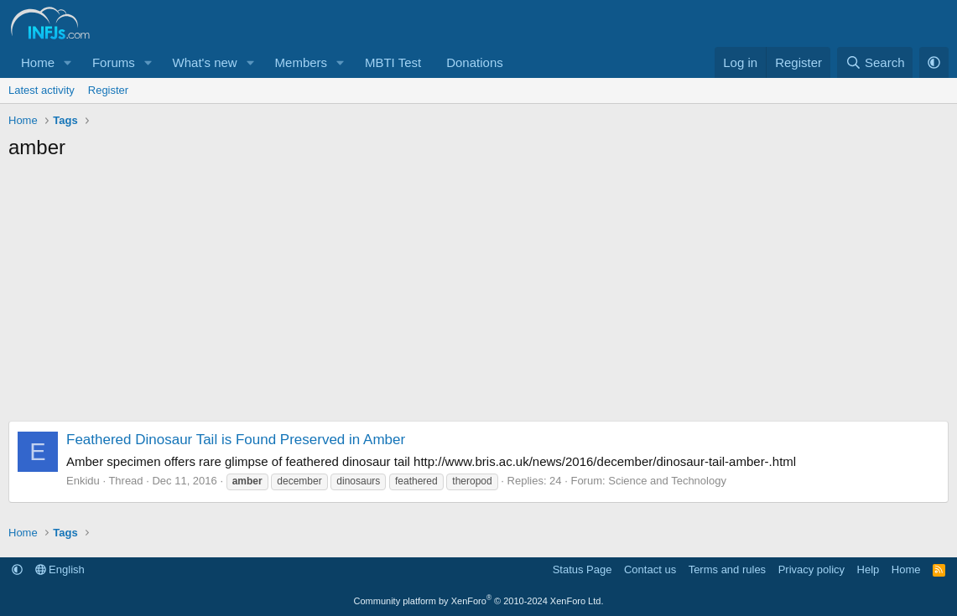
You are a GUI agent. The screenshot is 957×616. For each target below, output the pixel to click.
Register (108, 90)
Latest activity (41, 90)
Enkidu (83, 480)
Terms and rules (727, 569)
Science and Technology (667, 480)
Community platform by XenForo (479, 601)
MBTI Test (393, 62)
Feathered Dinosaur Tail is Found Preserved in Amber (235, 440)
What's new (205, 62)
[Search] (875, 62)
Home (38, 62)
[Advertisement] (478, 295)
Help (868, 569)
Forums (113, 62)
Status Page (582, 569)
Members (301, 62)
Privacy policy (811, 569)
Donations (474, 62)
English (60, 569)
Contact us (650, 569)
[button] (68, 62)
